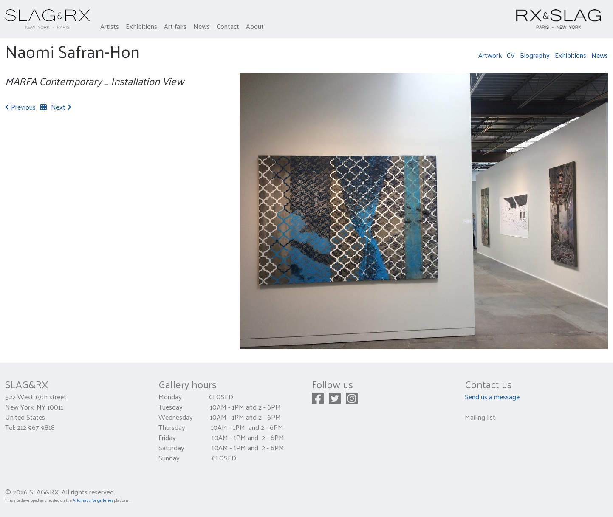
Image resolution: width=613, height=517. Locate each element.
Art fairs (175, 26)
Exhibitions (141, 26)
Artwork (490, 55)
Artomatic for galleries (93, 500)
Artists (109, 26)
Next (61, 107)
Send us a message (492, 396)
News (201, 26)
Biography (535, 55)
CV (511, 55)
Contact (228, 26)
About (255, 26)
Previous (20, 107)
